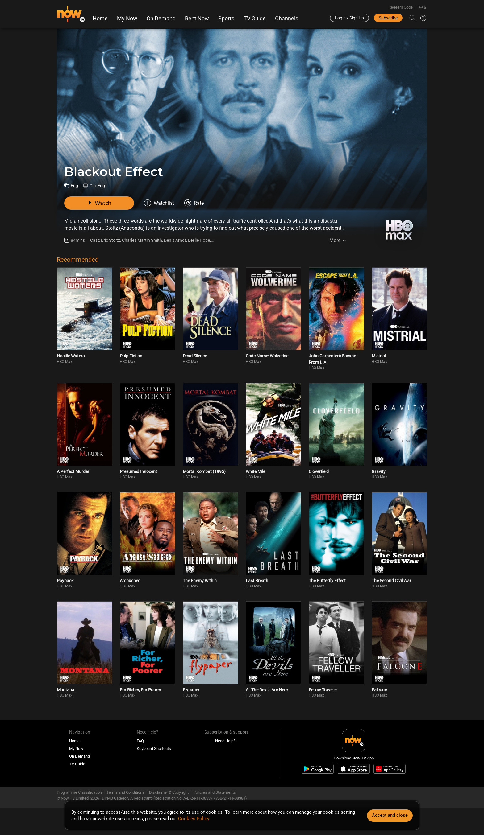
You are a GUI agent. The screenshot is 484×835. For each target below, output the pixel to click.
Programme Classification (79, 792)
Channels (286, 18)
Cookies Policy (193, 818)
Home (100, 18)
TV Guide (255, 18)
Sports (226, 18)
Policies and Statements (214, 792)
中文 (423, 7)
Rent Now (197, 18)
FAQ (140, 740)
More (334, 240)
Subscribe (388, 17)
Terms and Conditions (125, 792)
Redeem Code (400, 7)
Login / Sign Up (349, 17)
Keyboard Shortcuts (154, 748)
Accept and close (390, 815)
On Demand (161, 18)
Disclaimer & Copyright (169, 792)
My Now (127, 18)
